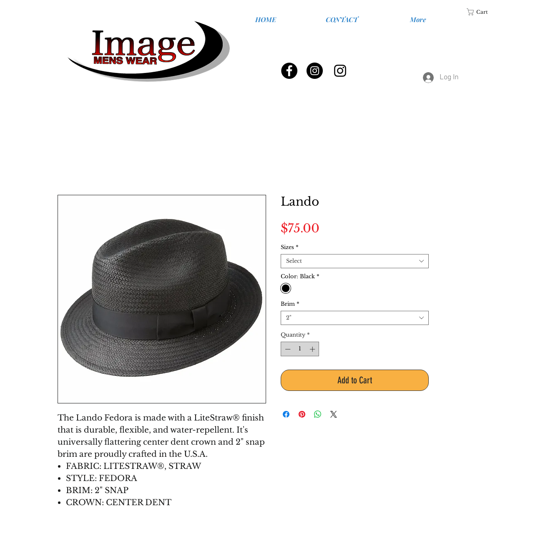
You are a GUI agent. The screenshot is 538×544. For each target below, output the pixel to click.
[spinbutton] (300, 349)
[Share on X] (334, 414)
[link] (482, 11)
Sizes (290, 247)
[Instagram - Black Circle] (315, 71)
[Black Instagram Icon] (340, 71)
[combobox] (355, 261)
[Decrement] (287, 349)
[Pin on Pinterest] (302, 414)
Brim (290, 304)
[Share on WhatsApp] (318, 414)
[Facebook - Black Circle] (289, 71)
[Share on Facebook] (286, 414)
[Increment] (313, 349)
